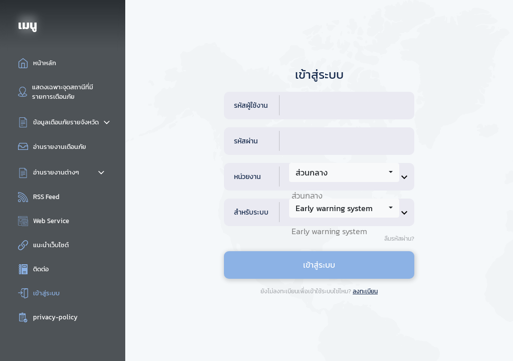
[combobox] (344, 172)
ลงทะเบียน (365, 291)
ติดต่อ (41, 269)
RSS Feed (46, 197)
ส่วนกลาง (307, 196)
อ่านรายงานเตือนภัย (59, 146)
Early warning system (329, 231)
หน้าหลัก (44, 63)
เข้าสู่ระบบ (46, 293)
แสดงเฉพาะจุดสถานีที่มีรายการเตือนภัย (62, 91)
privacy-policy (55, 317)
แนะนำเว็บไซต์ (51, 245)
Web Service (51, 221)
